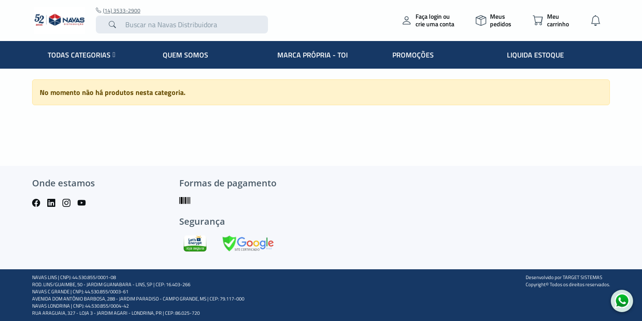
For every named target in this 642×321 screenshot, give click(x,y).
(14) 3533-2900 (118, 11)
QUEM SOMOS (185, 54)
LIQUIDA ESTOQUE (535, 54)
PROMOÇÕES (413, 54)
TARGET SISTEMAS (582, 277)
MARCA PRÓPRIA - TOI (312, 54)
